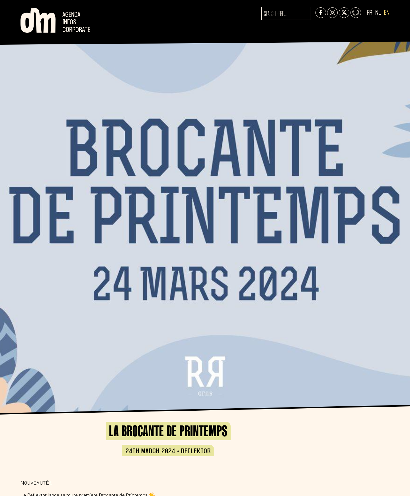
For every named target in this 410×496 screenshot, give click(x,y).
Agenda (71, 14)
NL (378, 13)
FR (369, 13)
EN (387, 13)
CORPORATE (76, 30)
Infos (69, 22)
